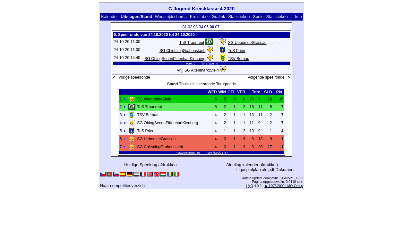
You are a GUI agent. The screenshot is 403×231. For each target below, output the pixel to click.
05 (206, 27)
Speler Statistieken (270, 16)
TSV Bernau (238, 58)
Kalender (109, 16)
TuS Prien (236, 50)
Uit (192, 84)
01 (184, 27)
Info (298, 16)
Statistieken (239, 16)
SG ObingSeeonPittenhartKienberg (174, 58)
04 (201, 27)
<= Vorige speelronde (131, 77)
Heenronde (205, 84)
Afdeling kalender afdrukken (252, 164)
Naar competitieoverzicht (123, 185)
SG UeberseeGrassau (247, 42)
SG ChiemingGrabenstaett (182, 50)
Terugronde (226, 84)
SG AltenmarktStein (201, 70)
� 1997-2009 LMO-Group (283, 186)
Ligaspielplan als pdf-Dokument (265, 169)
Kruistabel (199, 16)
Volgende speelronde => (269, 77)
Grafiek (218, 16)
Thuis (184, 84)
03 (195, 27)
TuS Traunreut (191, 42)
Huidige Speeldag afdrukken (150, 164)
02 (190, 27)
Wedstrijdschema (171, 16)
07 (217, 27)
